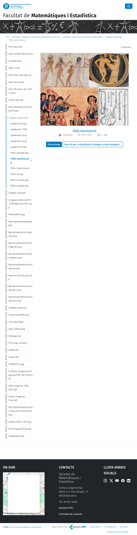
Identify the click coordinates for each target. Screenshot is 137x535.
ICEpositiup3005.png (18, 314)
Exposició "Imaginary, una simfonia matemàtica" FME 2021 (36, 37)
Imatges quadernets (113, 37)
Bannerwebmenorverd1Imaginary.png (20, 245)
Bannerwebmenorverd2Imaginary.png (20, 255)
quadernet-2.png (18, 123)
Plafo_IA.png (17, 174)
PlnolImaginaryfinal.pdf (19, 429)
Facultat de (49, 15)
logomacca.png (16, 82)
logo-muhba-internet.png (20, 53)
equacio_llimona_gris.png (20, 277)
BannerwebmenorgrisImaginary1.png (20, 288)
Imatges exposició (17, 307)
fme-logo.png (15, 46)
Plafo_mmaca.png (19, 180)
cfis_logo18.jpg (15, 321)
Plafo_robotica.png (20, 168)
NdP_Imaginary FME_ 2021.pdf (19, 387)
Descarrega (54, 144)
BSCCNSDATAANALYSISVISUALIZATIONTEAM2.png (20, 411)
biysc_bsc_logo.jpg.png (19, 75)
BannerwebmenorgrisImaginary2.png (20, 299)
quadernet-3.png (18, 135)
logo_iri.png (14, 67)
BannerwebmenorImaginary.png (20, 234)
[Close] (128, 6)
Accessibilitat (110, 527)
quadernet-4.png (18, 141)
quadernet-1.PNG (19, 129)
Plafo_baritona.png (84, 130)
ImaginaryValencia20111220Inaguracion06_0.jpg (20, 204)
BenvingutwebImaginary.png (20, 223)
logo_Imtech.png (16, 329)
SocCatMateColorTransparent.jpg (20, 109)
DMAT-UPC (13, 357)
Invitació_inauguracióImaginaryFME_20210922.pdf (20, 375)
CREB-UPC (13, 350)
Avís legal (123, 527)
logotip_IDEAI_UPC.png (19, 421)
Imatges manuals (17, 193)
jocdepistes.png (16, 436)
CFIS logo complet (17, 343)
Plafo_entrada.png (19, 152)
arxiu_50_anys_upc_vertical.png (20, 91)
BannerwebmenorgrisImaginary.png (20, 266)
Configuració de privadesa (117, 532)
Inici (7, 37)
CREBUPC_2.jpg (16, 364)
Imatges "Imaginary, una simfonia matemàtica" (83, 37)
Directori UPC (66, 507)
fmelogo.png (14, 336)
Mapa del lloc (95, 527)
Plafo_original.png (19, 185)
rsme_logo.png (15, 100)
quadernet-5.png (18, 147)
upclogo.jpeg (14, 61)
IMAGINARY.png (16, 214)
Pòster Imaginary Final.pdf (16, 398)
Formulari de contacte (70, 514)
